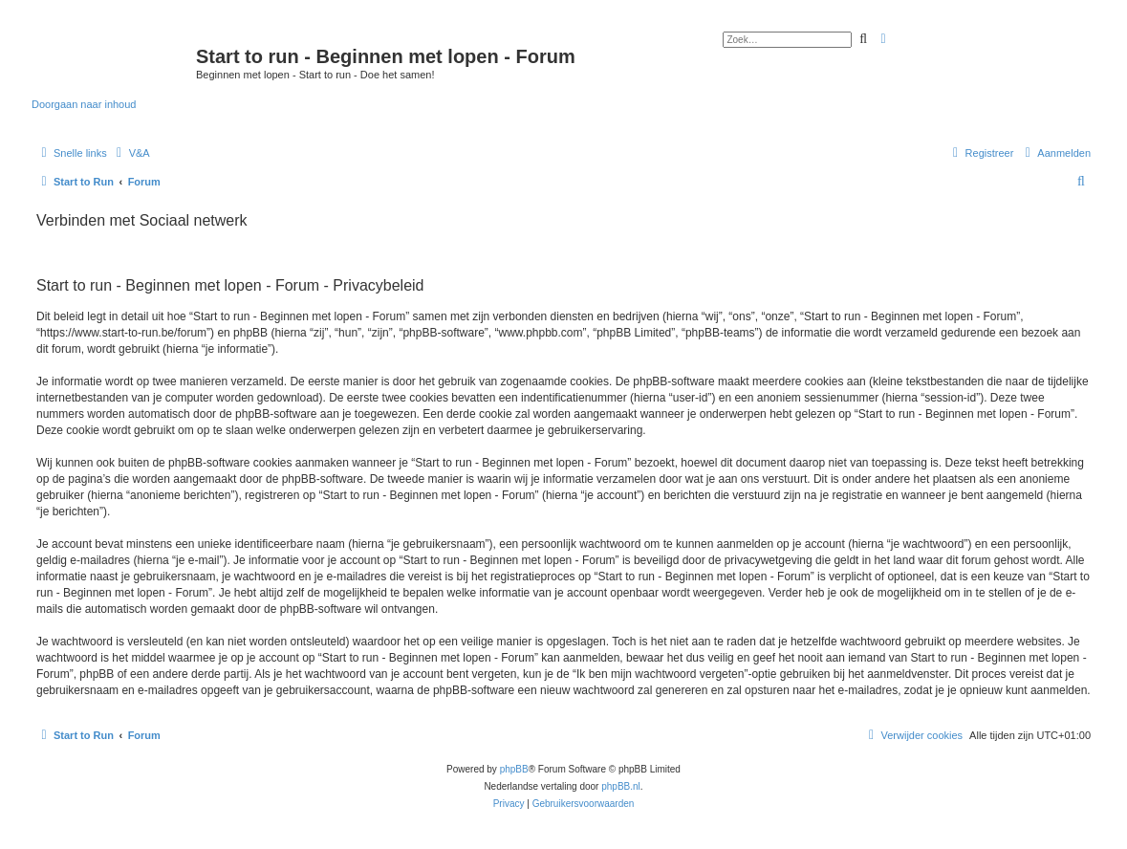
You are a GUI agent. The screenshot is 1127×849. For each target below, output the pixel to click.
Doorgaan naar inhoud (84, 104)
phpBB (514, 769)
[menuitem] (131, 153)
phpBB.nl (620, 786)
